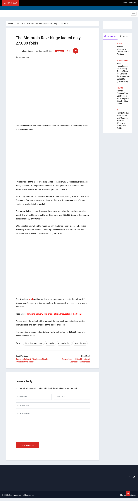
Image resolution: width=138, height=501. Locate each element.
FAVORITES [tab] (110, 36)
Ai (117, 110)
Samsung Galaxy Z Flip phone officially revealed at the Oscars (56, 311)
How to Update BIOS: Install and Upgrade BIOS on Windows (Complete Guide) (123, 120)
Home (125, 3)
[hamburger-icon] (134, 14)
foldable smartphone (35, 341)
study (32, 296)
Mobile (20, 23)
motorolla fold (65, 341)
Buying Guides (123, 60)
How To (120, 43)
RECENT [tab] (124, 36)
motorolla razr (25, 346)
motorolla (52, 341)
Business (132, 3)
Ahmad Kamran (26, 52)
